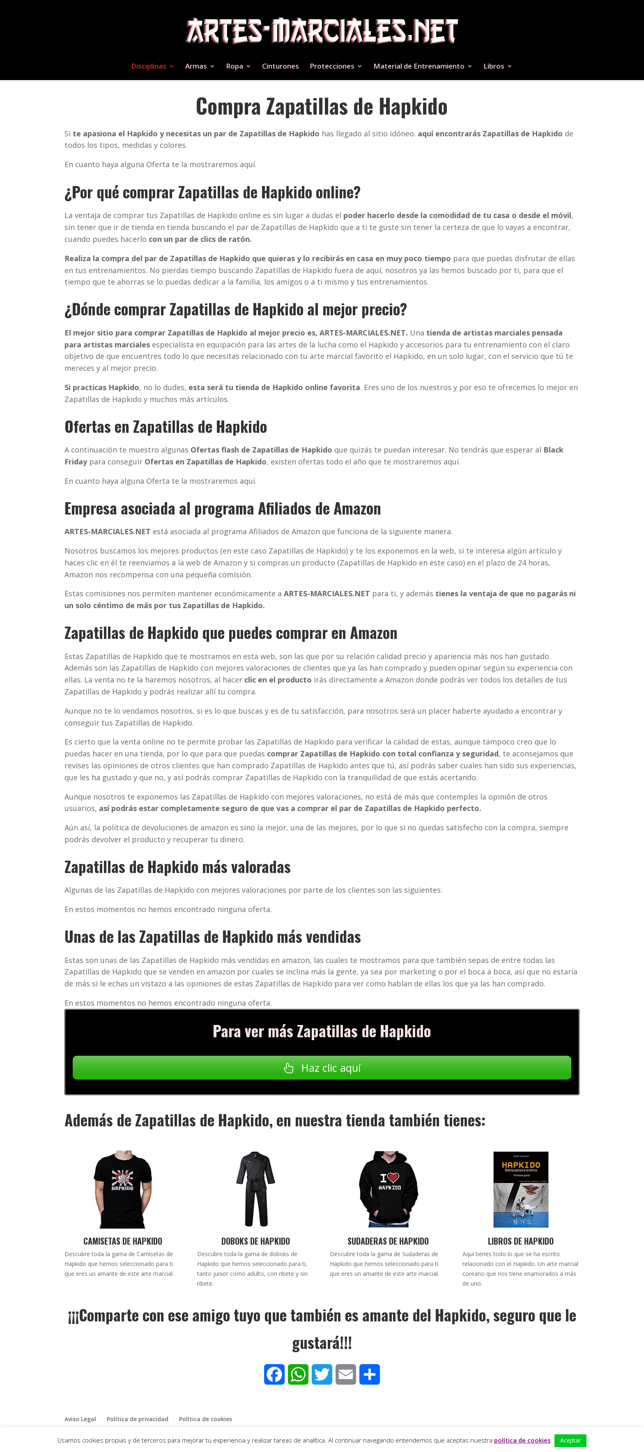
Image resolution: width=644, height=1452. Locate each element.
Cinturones (280, 67)
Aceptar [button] (570, 1440)
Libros (493, 67)
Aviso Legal (80, 1419)
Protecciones (332, 67)
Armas (196, 67)
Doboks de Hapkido (255, 1241)
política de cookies (522, 1440)
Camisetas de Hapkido (122, 1241)
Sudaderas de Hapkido (388, 1241)
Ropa (234, 67)
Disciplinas (148, 67)
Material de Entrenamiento (419, 67)
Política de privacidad (137, 1419)
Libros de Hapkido (521, 1241)
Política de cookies (205, 1419)
